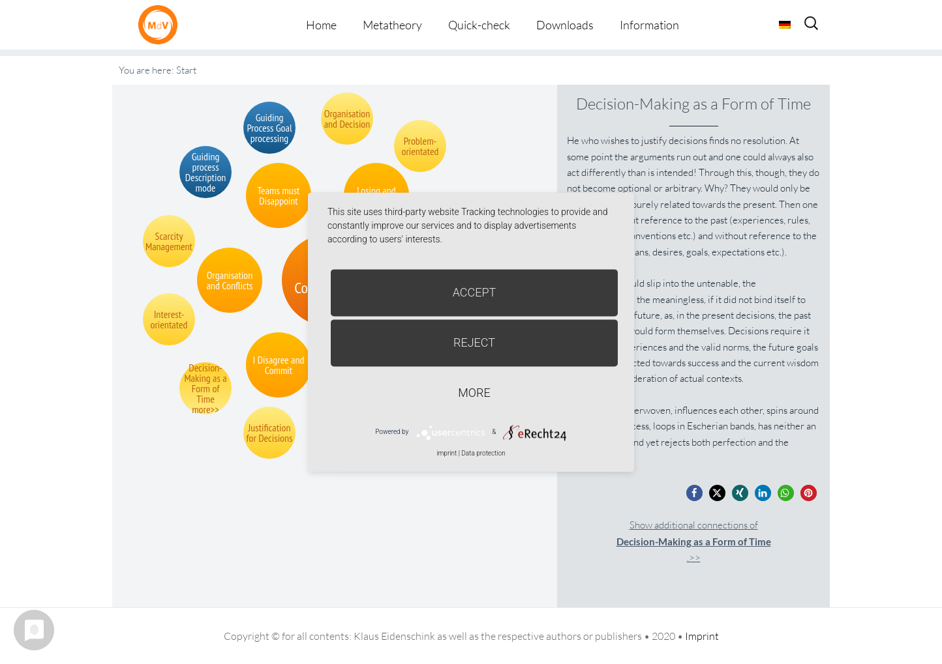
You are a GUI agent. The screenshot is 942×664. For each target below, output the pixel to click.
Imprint (702, 635)
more (474, 392)
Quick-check (479, 25)
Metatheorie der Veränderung (161, 24)
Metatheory (392, 25)
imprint (446, 453)
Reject (474, 342)
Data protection (483, 453)
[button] (694, 493)
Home (321, 25)
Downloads (565, 25)
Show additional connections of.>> (693, 541)
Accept (474, 292)
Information (649, 25)
